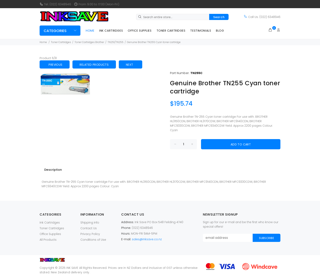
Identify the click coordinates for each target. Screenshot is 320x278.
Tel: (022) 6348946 (57, 4)
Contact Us (88, 228)
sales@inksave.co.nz (147, 239)
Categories (55, 30)
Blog (220, 31)
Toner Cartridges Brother (89, 42)
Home (90, 31)
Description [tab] (53, 170)
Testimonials (200, 31)
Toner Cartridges (171, 31)
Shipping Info (89, 222)
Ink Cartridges (111, 31)
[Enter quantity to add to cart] (183, 144)
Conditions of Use (93, 240)
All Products (48, 240)
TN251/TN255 (115, 42)
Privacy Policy (90, 234)
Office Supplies (139, 31)
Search (218, 17)
